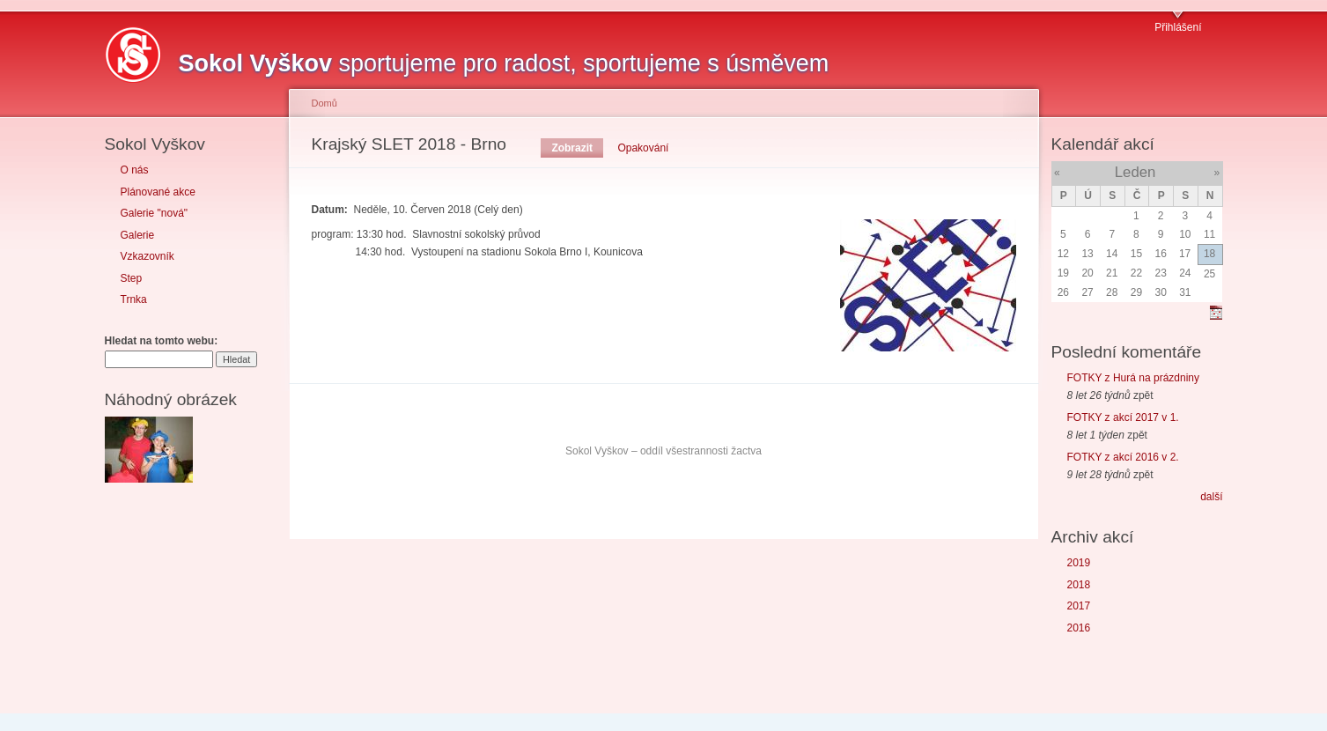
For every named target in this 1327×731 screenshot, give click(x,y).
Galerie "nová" (154, 213)
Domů (324, 103)
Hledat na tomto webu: (161, 341)
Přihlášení (1177, 27)
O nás (135, 170)
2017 (1079, 606)
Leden (1135, 172)
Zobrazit (572, 148)
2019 (1079, 563)
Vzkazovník (147, 256)
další (1211, 497)
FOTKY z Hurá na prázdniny (1133, 378)
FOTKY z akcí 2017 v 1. (1123, 417)
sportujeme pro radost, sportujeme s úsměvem (504, 63)
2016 (1079, 628)
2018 (1079, 585)
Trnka (134, 299)
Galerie (138, 235)
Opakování (642, 148)
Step (132, 278)
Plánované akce (158, 192)
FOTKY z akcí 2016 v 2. (1123, 457)
